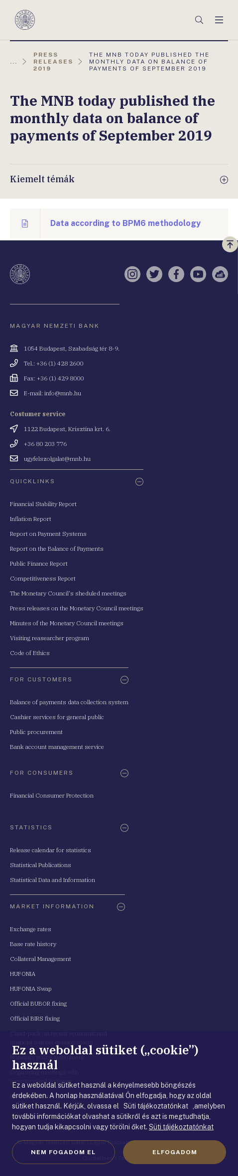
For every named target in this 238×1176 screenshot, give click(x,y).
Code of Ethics (30, 653)
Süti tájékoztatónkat (181, 1127)
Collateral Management (40, 958)
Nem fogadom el (63, 1152)
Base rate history (33, 944)
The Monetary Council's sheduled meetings (68, 593)
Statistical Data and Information (52, 879)
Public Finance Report (39, 563)
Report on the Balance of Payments (57, 548)
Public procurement (36, 731)
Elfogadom (174, 1152)
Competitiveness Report (43, 578)
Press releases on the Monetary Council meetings (76, 608)
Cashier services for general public (57, 717)
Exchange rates (30, 929)
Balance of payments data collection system (69, 702)
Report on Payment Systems (48, 533)
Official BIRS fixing (35, 1018)
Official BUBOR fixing (38, 1003)
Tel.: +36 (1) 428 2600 (53, 363)
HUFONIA (22, 973)
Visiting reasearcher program (49, 638)
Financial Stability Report (43, 504)
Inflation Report (30, 518)
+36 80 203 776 (45, 443)
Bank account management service (57, 746)
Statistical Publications (40, 865)
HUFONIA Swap (31, 988)
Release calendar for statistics (50, 850)
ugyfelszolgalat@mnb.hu (57, 458)
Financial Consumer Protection (52, 795)
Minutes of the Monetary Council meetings (66, 623)
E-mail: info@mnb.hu (52, 393)
